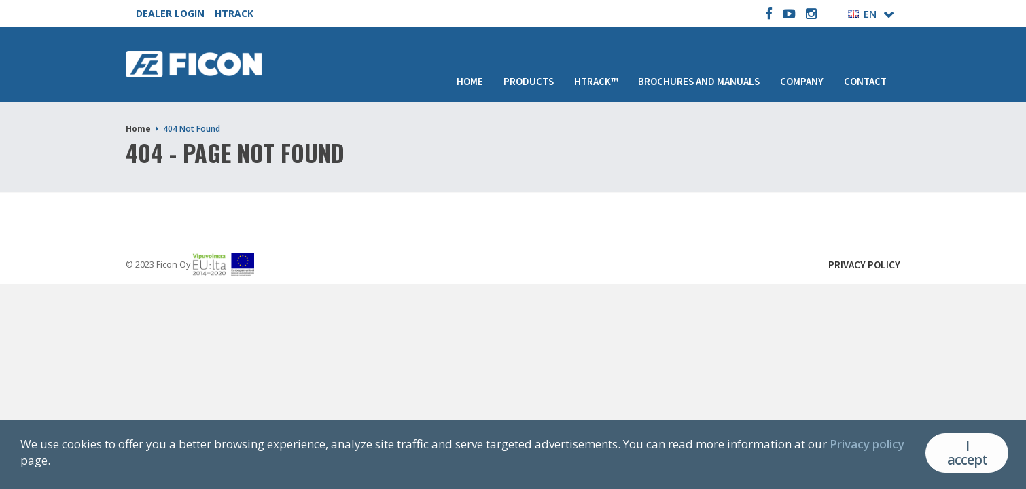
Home (470, 81)
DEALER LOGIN (170, 13)
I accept (967, 453)
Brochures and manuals (699, 81)
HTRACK (234, 13)
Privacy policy (867, 444)
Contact (865, 81)
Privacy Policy (864, 264)
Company (802, 81)
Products (528, 81)
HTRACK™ (596, 81)
